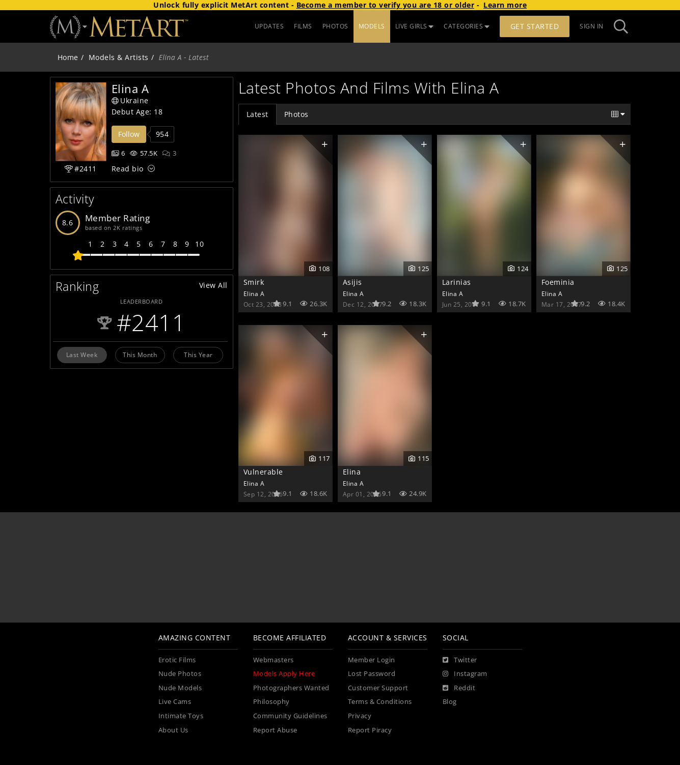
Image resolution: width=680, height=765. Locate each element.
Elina (352, 472)
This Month (140, 354)
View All (213, 285)
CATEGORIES (466, 26)
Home (68, 57)
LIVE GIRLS (414, 26)
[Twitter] (460, 660)
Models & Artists (119, 57)
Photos (296, 114)
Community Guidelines (290, 716)
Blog (450, 701)
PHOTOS (335, 26)
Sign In (592, 26)
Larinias (456, 282)
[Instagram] (465, 674)
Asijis (352, 282)
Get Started (534, 26)
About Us (173, 730)
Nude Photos (180, 673)
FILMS (303, 26)
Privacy (360, 716)
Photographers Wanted (291, 688)
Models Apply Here (284, 673)
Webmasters (273, 660)
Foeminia (558, 282)
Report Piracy (370, 730)
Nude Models (180, 688)
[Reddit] (459, 688)
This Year (198, 354)
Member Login (371, 660)
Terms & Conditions (380, 701)
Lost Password (372, 673)
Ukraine (130, 100)
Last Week (82, 354)
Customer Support (378, 688)
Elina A (254, 293)
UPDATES (269, 26)
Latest (257, 114)
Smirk (253, 282)
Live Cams (175, 701)
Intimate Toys (181, 716)
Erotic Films (177, 660)
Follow (129, 134)
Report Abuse (275, 730)
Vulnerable (263, 472)
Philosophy (271, 701)
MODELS (372, 26)
